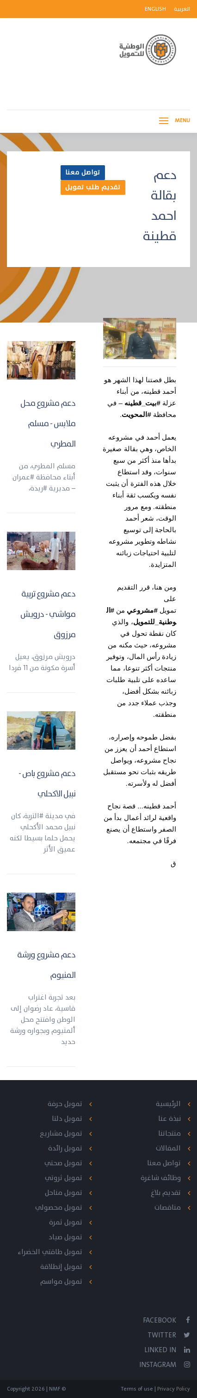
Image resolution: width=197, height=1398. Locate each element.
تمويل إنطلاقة (61, 1267)
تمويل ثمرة (65, 1222)
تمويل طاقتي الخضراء (50, 1252)
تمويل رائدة (65, 1148)
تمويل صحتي (63, 1163)
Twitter (169, 1335)
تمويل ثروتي (63, 1178)
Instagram (164, 1365)
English (156, 8)
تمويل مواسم (61, 1281)
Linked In (167, 1350)
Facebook (166, 1320)
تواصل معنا (82, 172)
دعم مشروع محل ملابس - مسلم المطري (47, 423)
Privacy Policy (173, 1388)
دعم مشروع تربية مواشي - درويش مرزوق (47, 614)
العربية (182, 8)
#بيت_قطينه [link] (142, 403)
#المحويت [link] (136, 414)
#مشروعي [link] (142, 610)
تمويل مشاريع (61, 1133)
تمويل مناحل (63, 1193)
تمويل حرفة (65, 1104)
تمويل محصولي (58, 1207)
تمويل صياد (65, 1237)
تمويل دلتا (67, 1119)
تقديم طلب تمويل (93, 187)
